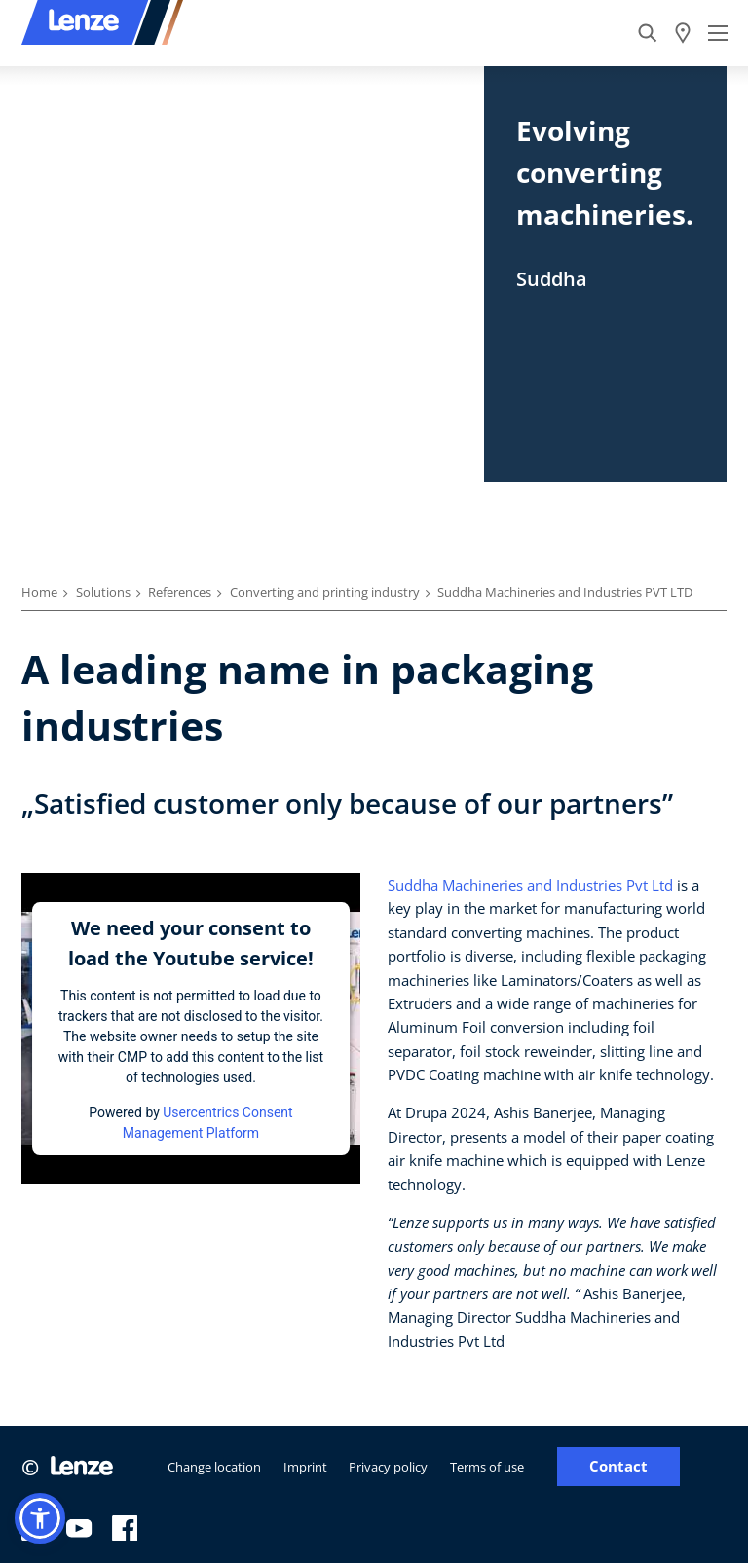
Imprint (305, 1466)
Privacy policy (388, 1466)
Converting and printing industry (325, 591)
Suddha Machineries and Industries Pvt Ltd (530, 884)
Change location (214, 1466)
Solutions (103, 591)
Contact (618, 1466)
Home (39, 591)
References (179, 591)
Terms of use (487, 1466)
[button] (39, 1518)
